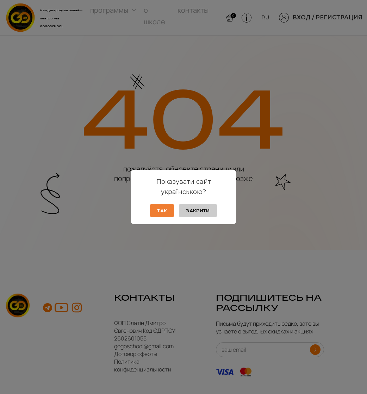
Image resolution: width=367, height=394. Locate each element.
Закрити (198, 210)
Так (162, 210)
